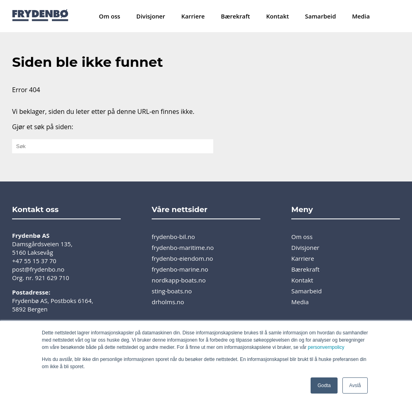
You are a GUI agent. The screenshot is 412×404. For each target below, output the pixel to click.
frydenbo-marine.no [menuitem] (180, 269)
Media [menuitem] (361, 16)
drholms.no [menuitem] (168, 302)
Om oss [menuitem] (109, 16)
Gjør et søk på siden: (42, 126)
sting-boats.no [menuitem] (172, 291)
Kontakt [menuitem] (277, 16)
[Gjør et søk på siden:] (112, 146)
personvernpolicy (326, 347)
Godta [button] (324, 385)
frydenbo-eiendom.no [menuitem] (182, 258)
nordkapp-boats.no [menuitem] (179, 280)
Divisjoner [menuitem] (150, 16)
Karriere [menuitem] (193, 16)
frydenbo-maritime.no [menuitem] (183, 247)
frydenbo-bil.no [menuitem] (173, 237)
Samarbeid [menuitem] (320, 16)
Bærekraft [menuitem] (235, 16)
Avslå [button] (355, 385)
